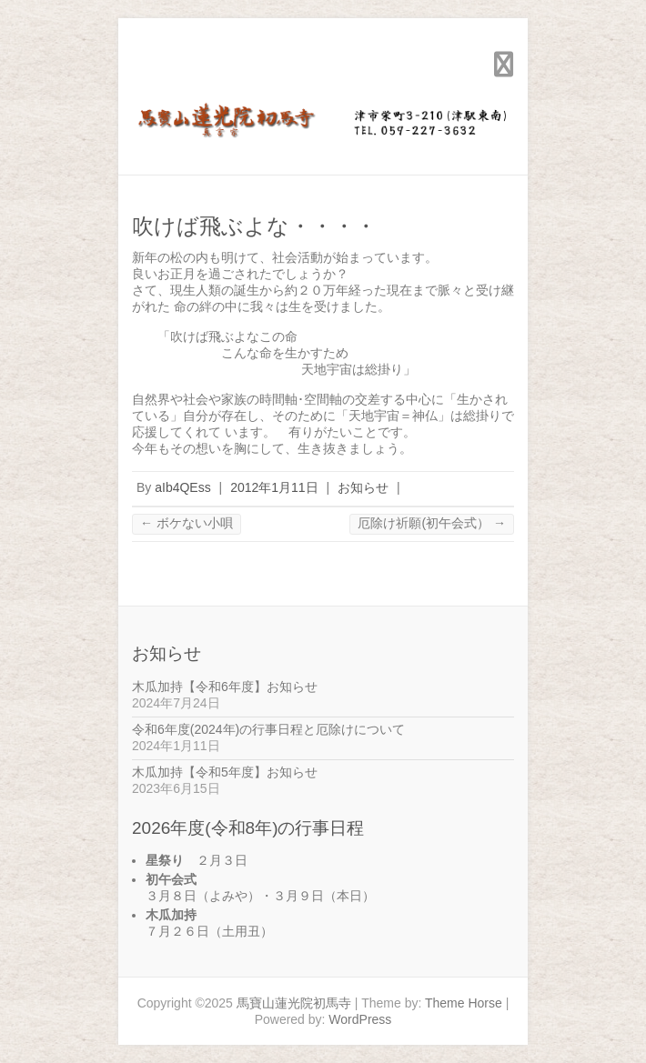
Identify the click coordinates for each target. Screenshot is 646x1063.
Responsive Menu (503, 64)
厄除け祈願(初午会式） (432, 523)
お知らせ (363, 487)
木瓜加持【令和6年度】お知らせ (225, 686)
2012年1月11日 (274, 487)
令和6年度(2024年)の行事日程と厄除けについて (268, 729)
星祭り (165, 860)
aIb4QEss (182, 487)
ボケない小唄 (186, 523)
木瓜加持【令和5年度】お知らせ (225, 772)
